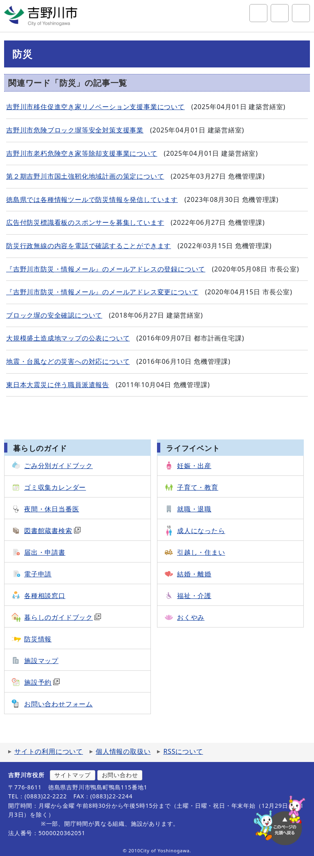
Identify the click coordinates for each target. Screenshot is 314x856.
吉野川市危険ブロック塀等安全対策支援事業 (75, 129)
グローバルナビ (301, 13)
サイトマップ (72, 775)
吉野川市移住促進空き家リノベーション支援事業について (95, 106)
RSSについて (183, 751)
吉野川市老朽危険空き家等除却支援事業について (81, 153)
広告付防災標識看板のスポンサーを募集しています (85, 222)
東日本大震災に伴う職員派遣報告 (57, 384)
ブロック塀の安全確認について (54, 315)
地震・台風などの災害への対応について (68, 361)
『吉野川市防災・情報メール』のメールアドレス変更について (102, 291)
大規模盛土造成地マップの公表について (68, 338)
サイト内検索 (258, 13)
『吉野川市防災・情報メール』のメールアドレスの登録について (105, 268)
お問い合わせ (120, 775)
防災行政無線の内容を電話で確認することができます (88, 245)
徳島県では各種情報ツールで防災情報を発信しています (92, 199)
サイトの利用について (48, 751)
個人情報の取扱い (123, 751)
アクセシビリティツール (280, 13)
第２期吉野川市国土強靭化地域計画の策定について (85, 176)
